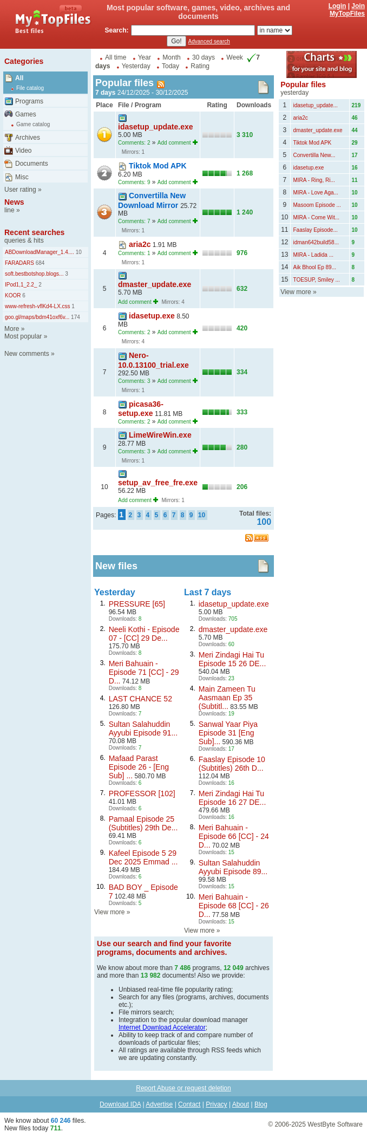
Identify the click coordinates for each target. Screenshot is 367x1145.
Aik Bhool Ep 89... (314, 267)
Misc (22, 177)
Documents (31, 163)
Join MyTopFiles (347, 9)
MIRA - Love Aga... (315, 193)
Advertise (159, 1104)
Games (25, 114)
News (14, 202)
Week (234, 57)
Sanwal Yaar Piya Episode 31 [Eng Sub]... (228, 733)
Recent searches (34, 232)
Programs (29, 101)
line (9, 210)
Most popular (23, 336)
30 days (203, 57)
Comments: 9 (134, 182)
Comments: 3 (134, 381)
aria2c (139, 244)
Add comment (174, 143)
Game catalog (33, 124)
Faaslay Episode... (315, 230)
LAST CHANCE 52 (140, 698)
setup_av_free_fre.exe (158, 482)
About (240, 1104)
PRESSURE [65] (137, 604)
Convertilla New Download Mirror (152, 200)
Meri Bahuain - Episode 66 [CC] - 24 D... (234, 836)
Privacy (216, 1104)
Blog (260, 1104)
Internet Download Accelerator (162, 1027)
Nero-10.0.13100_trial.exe (153, 360)
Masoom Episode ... (316, 205)
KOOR (13, 295)
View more (109, 912)
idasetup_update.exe (155, 126)
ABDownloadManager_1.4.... (39, 252)
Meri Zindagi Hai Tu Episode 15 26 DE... (232, 659)
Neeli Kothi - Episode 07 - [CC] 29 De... (144, 633)
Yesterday (136, 66)
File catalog (30, 88)
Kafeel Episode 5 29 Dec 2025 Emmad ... (143, 857)
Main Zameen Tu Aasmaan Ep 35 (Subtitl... (227, 698)
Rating (200, 66)
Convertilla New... (314, 155)
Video (23, 150)
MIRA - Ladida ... (313, 255)
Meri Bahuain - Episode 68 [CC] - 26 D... (234, 906)
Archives (27, 137)
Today (170, 66)
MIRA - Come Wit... (316, 217)
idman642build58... (316, 242)
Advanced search (209, 41)
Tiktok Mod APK (158, 165)
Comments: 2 (134, 143)
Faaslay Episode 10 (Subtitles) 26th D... (232, 763)
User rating (20, 189)
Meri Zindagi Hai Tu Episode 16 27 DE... (232, 797)
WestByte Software (335, 1124)
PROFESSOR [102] (142, 793)
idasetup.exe (152, 315)
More (11, 329)
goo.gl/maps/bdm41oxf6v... (37, 317)
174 (74, 317)
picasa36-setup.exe (140, 409)
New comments (26, 353)
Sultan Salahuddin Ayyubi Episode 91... (143, 728)
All (19, 78)
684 (39, 263)
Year (144, 57)
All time (115, 57)
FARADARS (19, 263)
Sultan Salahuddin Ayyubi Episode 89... (233, 867)
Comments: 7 (134, 221)
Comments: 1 (134, 253)
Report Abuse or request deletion (183, 1088)
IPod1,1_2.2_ (21, 285)
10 (78, 252)
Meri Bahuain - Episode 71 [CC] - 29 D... (144, 672)
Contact (189, 1104)
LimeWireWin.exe (160, 435)
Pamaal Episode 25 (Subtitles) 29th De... (143, 823)
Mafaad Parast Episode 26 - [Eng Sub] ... (139, 767)
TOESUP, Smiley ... (316, 280)
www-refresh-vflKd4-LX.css (37, 306)
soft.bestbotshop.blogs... (34, 274)
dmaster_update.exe (154, 284)
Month (171, 57)
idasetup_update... (315, 105)
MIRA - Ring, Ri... (314, 180)
